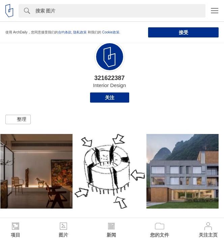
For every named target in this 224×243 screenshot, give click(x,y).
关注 (109, 97)
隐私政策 (80, 32)
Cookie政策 (110, 32)
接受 (183, 32)
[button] (18, 119)
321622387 (109, 78)
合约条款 (65, 32)
